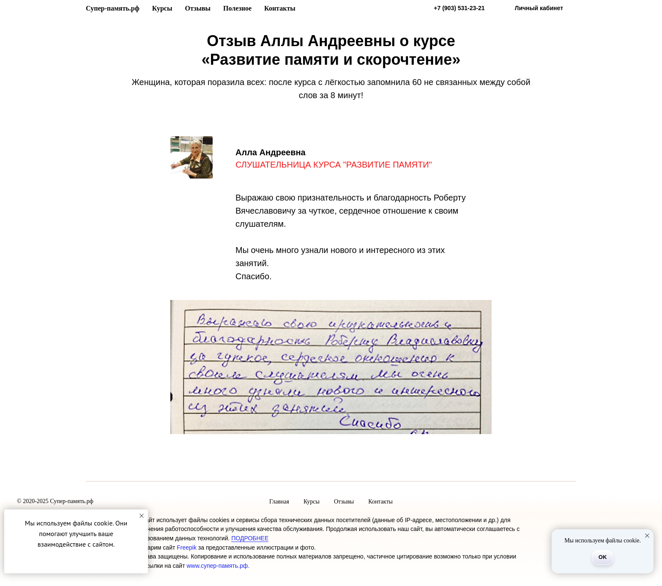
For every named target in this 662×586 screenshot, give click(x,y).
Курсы (162, 8)
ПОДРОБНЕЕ (249, 538)
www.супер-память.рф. (217, 565)
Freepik (187, 547)
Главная (279, 501)
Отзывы (198, 8)
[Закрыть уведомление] (141, 516)
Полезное (237, 8)
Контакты (279, 8)
